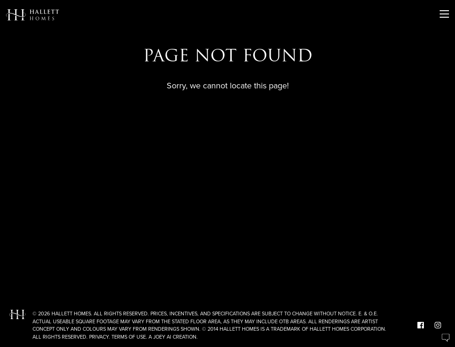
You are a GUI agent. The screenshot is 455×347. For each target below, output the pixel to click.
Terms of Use (128, 336)
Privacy (99, 336)
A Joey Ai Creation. (173, 336)
